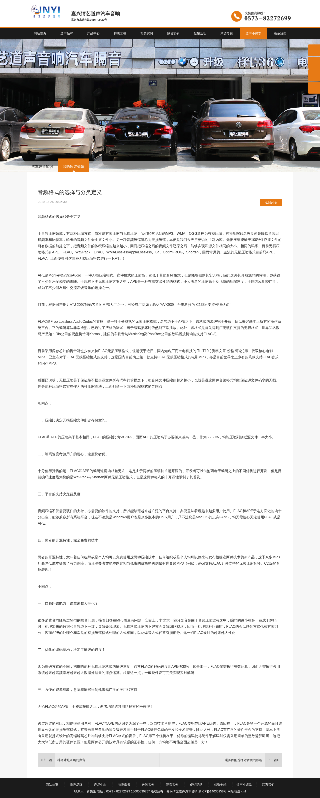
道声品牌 (66, 33)
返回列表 (271, 202)
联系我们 (280, 33)
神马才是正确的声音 (71, 760)
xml (243, 791)
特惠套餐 (120, 33)
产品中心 (93, 33)
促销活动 (200, 33)
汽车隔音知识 (42, 166)
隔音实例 (173, 33)
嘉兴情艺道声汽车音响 (182, 791)
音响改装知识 (73, 166)
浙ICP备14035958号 (212, 791)
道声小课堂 (253, 33)
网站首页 (40, 33)
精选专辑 (226, 33)
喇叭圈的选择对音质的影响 (243, 760)
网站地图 (234, 791)
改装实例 (146, 33)
